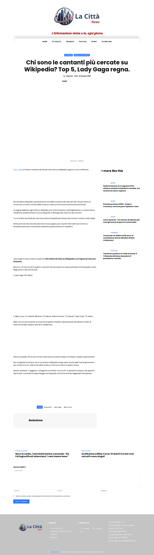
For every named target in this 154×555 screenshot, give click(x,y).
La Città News (55, 552)
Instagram (98, 528)
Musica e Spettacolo (82, 55)
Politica (114, 250)
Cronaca (114, 232)
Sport (113, 183)
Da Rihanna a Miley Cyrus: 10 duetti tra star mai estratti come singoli (108, 455)
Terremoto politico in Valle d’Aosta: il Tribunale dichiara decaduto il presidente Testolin (120, 256)
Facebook (86, 528)
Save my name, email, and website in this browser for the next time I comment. (43, 496)
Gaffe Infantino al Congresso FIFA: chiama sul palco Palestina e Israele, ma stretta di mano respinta (121, 188)
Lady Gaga (17, 169)
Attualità (68, 55)
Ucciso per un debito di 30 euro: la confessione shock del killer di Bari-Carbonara (119, 237)
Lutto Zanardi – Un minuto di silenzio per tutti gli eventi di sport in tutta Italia (121, 221)
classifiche (48, 407)
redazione (69, 76)
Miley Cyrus (68, 407)
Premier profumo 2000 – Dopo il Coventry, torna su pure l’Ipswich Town (120, 205)
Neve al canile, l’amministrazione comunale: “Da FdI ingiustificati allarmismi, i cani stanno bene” (42, 455)
